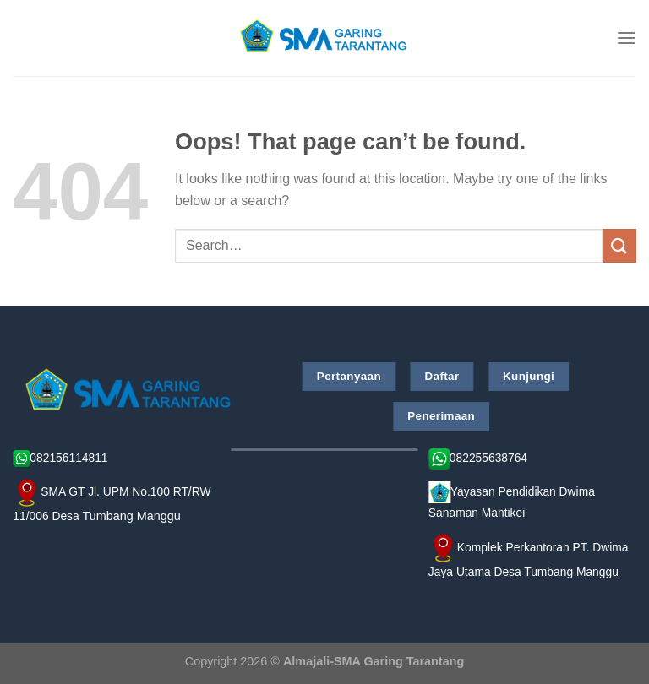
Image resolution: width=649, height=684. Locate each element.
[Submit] (619, 245)
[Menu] (626, 37)
